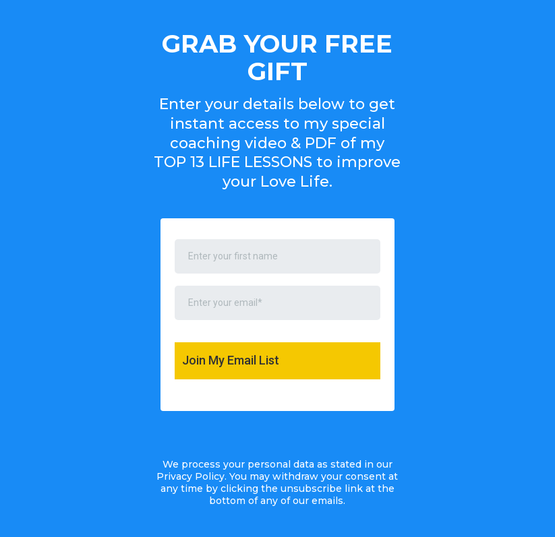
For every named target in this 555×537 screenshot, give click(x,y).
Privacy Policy (190, 476)
